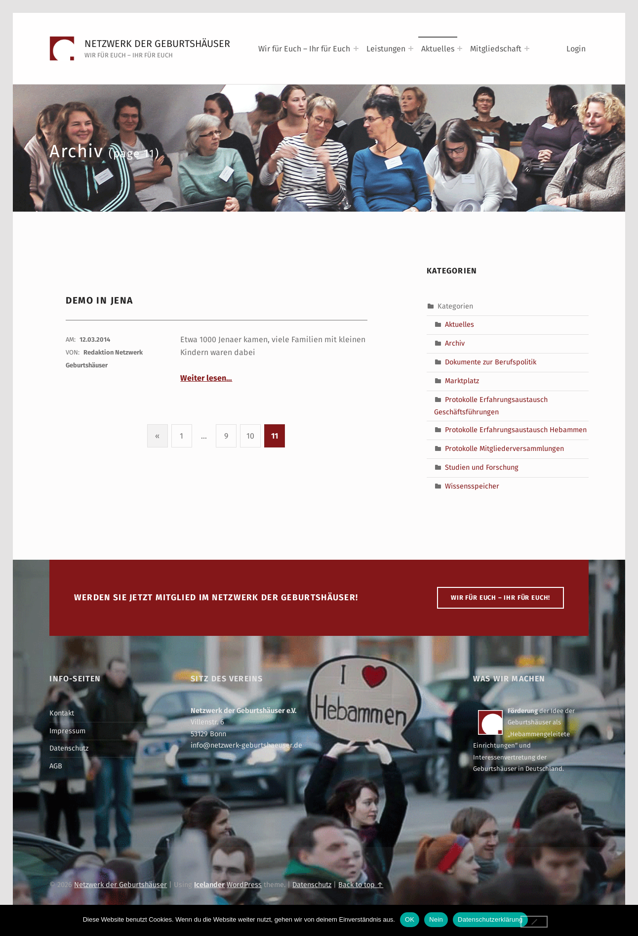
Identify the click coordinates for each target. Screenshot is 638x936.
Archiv (455, 343)
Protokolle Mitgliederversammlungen (504, 448)
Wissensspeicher (472, 486)
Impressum (67, 730)
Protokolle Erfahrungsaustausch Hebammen (516, 429)
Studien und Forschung (481, 467)
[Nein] (534, 922)
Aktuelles (437, 48)
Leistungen (385, 48)
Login (576, 48)
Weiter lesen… (206, 378)
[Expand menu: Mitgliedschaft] (526, 48)
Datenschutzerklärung (490, 919)
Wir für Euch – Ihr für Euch (304, 48)
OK (409, 919)
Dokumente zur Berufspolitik (490, 361)
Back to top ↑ (360, 884)
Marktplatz (462, 380)
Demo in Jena (99, 300)
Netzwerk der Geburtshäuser (157, 43)
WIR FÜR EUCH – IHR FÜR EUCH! (500, 597)
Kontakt (61, 713)
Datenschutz (68, 748)
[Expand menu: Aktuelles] (459, 48)
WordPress (244, 884)
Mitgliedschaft (495, 48)
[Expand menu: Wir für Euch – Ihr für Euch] (356, 48)
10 (250, 436)
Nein (436, 919)
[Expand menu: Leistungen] (410, 48)
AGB (55, 765)
